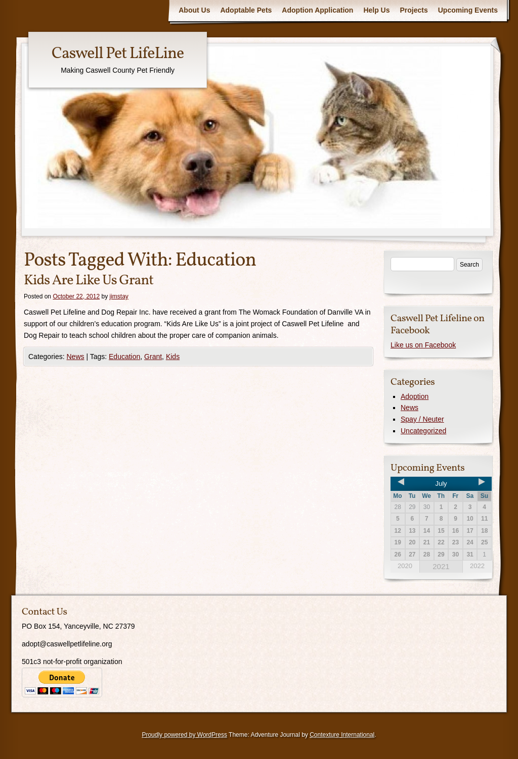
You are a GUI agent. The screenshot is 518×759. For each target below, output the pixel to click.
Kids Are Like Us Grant (88, 280)
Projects (414, 10)
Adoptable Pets (246, 10)
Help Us (376, 10)
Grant (153, 356)
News (75, 356)
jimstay (119, 296)
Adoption (414, 396)
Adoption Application (317, 10)
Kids (173, 356)
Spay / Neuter (422, 419)
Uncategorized (423, 431)
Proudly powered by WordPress (184, 734)
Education (124, 356)
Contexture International (342, 734)
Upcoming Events (468, 10)
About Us (194, 10)
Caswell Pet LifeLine (118, 54)
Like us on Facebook (423, 345)
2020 (405, 566)
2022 (477, 566)
